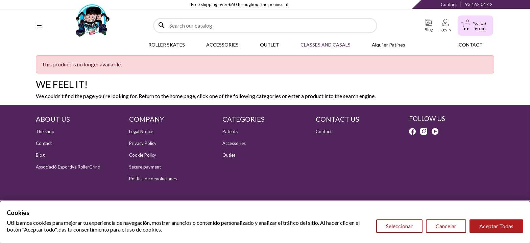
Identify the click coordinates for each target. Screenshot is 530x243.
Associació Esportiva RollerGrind (68, 167)
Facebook (39, 4)
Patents (230, 131)
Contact (449, 4)
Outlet (228, 155)
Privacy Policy (142, 143)
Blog (40, 155)
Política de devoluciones (153, 178)
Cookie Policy (142, 155)
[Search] (265, 25)
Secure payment (145, 167)
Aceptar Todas (496, 226)
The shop (45, 131)
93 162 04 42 (478, 4)
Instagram (52, 4)
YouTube (66, 4)
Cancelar (446, 226)
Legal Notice (141, 131)
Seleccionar (399, 226)
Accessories (234, 143)
